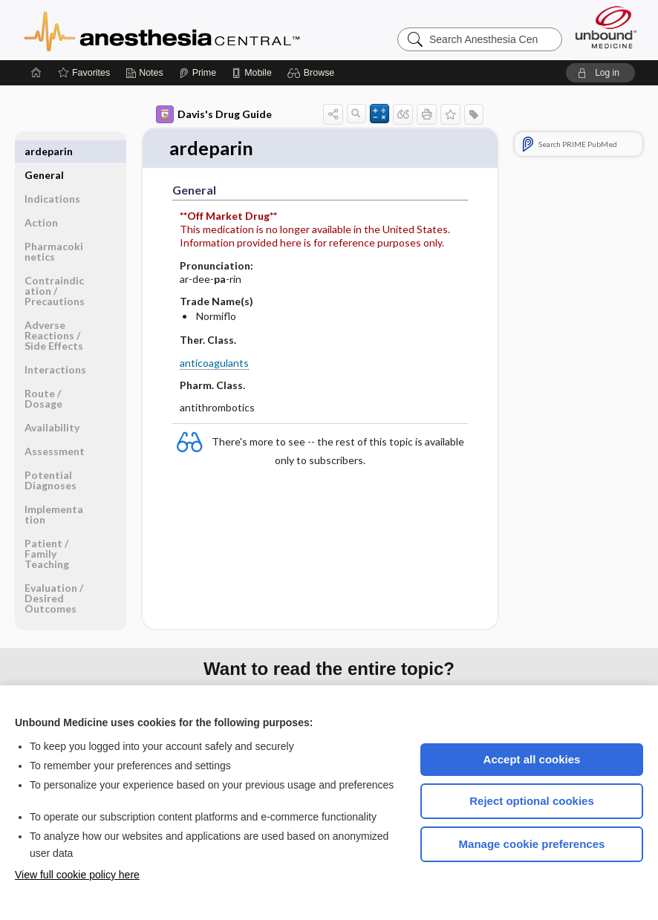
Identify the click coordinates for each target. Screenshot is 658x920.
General (44, 151)
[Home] (36, 72)
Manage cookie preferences (532, 844)
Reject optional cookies (531, 801)
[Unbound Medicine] (606, 27)
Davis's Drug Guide (214, 114)
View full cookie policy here (77, 875)
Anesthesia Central (208, 29)
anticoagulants (214, 362)
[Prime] (197, 72)
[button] (313, 72)
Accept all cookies (532, 759)
